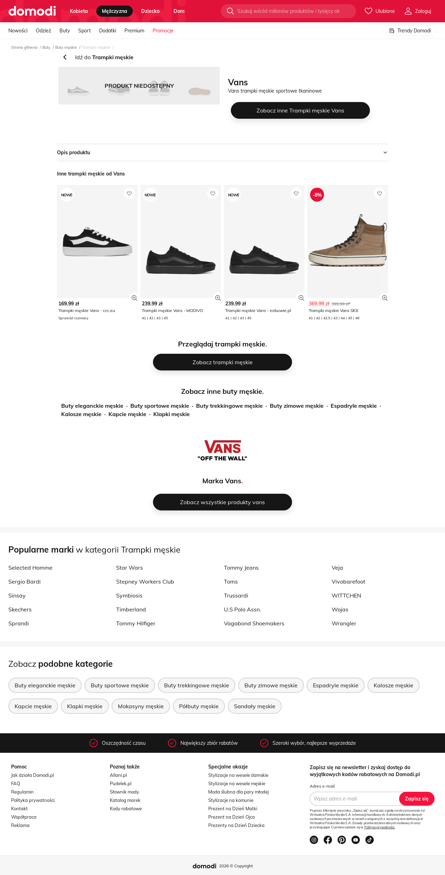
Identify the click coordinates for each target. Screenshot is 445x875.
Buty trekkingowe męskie (229, 405)
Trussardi (236, 595)
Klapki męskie (171, 414)
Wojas (340, 609)
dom (179, 11)
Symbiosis (129, 595)
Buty (64, 31)
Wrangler (344, 623)
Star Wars (129, 567)
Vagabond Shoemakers (254, 623)
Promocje (163, 31)
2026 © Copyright (236, 865)
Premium (134, 31)
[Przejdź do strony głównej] (32, 11)
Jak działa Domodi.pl (32, 775)
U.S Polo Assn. (242, 609)
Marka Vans (221, 480)
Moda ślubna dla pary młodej (238, 792)
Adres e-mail (322, 786)
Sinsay (17, 595)
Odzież (43, 31)
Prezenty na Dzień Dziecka (236, 825)
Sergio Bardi (24, 581)
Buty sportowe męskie (159, 405)
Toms (231, 581)
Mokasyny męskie (141, 706)
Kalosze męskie (81, 414)
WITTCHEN (346, 595)
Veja (337, 567)
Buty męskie (66, 47)
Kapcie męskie (127, 414)
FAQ (15, 783)
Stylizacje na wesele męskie (236, 783)
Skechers (20, 609)
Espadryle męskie (354, 405)
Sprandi (18, 623)
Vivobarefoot (348, 581)
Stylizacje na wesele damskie (238, 775)
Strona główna (24, 47)
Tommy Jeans (241, 567)
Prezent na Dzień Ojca (231, 817)
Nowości (17, 31)
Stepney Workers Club (145, 581)
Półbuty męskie (199, 706)
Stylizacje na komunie (230, 800)
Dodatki (107, 31)
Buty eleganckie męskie (92, 405)
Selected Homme (30, 567)
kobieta (79, 11)
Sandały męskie (254, 706)
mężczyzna (114, 11)
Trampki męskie (96, 47)
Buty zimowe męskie (297, 405)
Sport (84, 31)
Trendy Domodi (410, 31)
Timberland (131, 609)
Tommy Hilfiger (135, 623)
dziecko (150, 11)
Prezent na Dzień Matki (232, 808)
